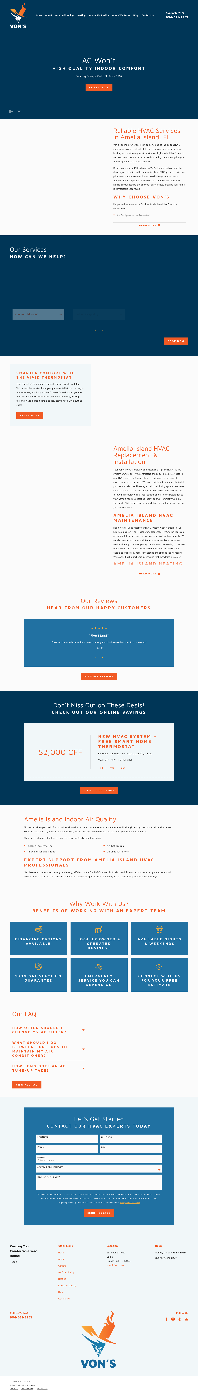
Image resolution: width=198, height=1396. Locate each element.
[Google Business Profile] (186, 1319)
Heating (62, 1279)
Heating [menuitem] (81, 15)
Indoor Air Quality (67, 1285)
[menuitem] (14, 1389)
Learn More (30, 415)
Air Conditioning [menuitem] (64, 15)
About (61, 1259)
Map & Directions (115, 1265)
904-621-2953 (177, 17)
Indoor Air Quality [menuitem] (99, 15)
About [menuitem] (48, 15)
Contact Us (99, 87)
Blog (60, 1292)
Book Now (176, 341)
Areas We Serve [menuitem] (121, 15)
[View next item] (101, 329)
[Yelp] (179, 1319)
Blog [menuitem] (135, 15)
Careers (62, 1265)
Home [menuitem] (38, 15)
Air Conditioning (66, 1272)
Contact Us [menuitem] (148, 15)
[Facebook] (166, 1319)
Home (61, 1252)
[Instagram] (173, 1319)
